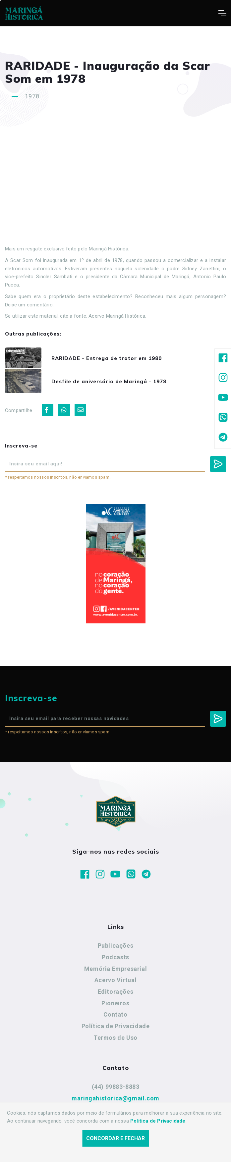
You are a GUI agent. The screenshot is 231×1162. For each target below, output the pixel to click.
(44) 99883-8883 (116, 1088)
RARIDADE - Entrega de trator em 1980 (110, 358)
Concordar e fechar (115, 1138)
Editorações (116, 993)
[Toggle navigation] (222, 13)
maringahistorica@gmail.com (115, 1100)
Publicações (116, 947)
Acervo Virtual (115, 982)
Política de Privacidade (116, 1028)
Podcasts (115, 959)
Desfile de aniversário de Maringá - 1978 (112, 383)
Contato (115, 1016)
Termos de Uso (115, 1039)
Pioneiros (115, 1005)
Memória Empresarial (115, 970)
